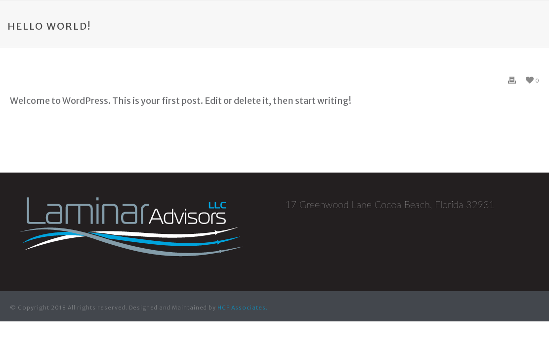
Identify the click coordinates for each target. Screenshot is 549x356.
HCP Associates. (242, 307)
